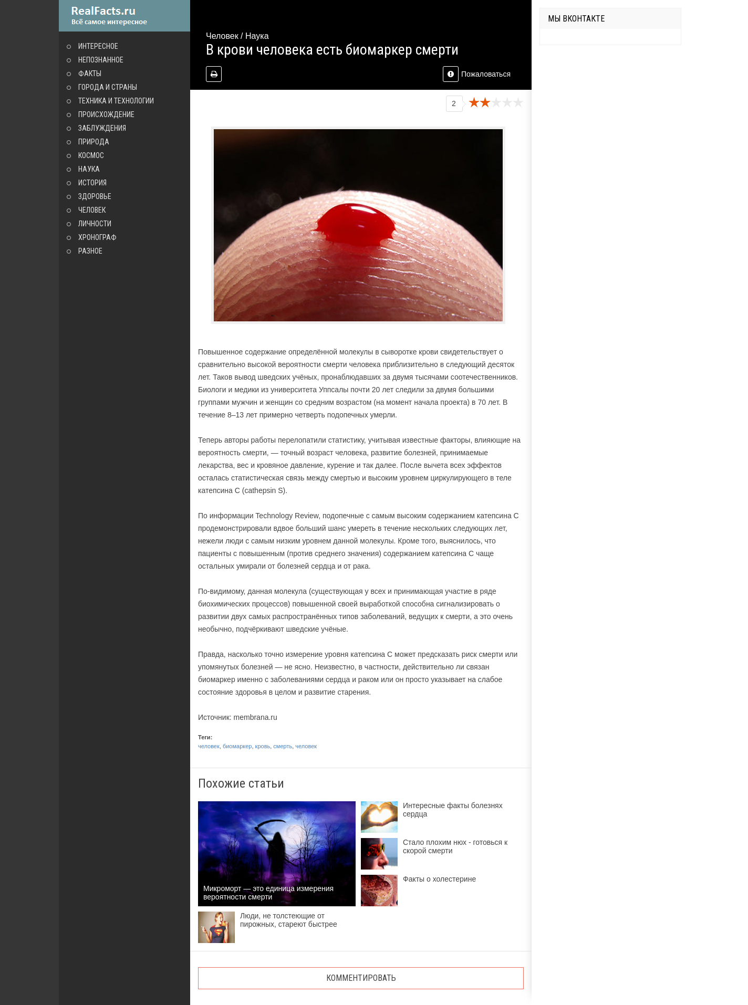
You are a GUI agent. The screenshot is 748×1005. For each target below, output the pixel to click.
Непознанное (100, 60)
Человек (92, 210)
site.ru (124, 16)
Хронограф (97, 237)
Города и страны (107, 87)
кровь (263, 746)
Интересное (98, 46)
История (92, 183)
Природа (93, 142)
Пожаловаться (477, 74)
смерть (282, 746)
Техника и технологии (116, 101)
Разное (90, 251)
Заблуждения (102, 128)
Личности (94, 223)
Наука (89, 169)
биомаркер (237, 746)
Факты (89, 73)
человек (209, 746)
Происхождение (106, 114)
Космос (91, 155)
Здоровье (94, 196)
